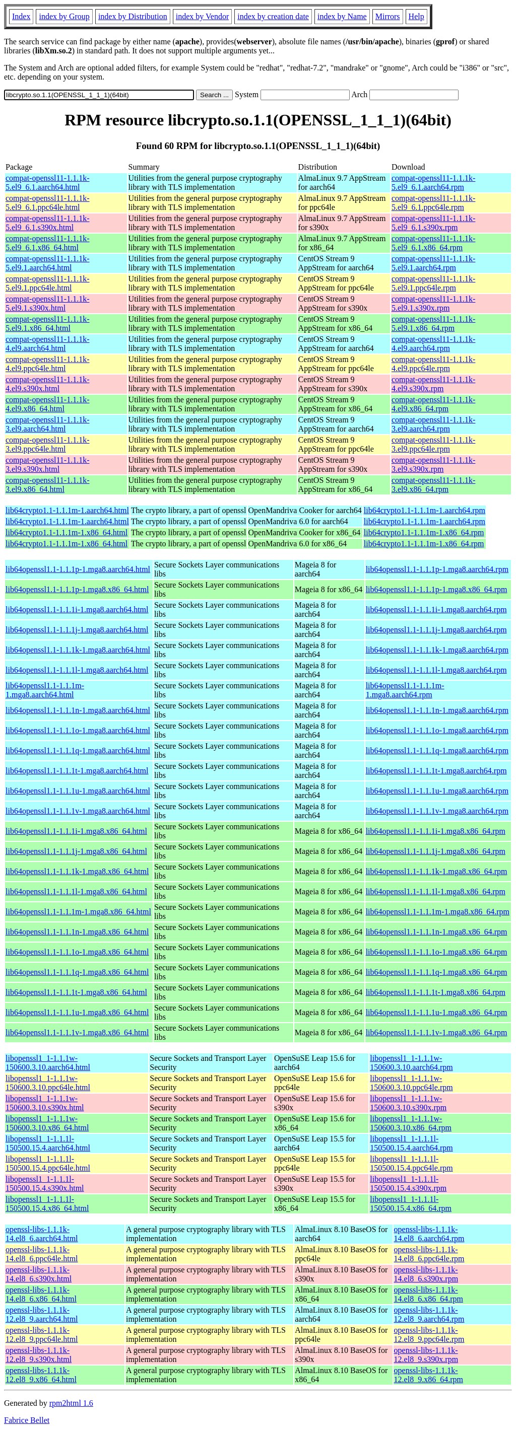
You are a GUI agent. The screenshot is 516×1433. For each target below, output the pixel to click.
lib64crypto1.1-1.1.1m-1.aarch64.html (67, 510)
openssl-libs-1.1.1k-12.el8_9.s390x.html (39, 1355)
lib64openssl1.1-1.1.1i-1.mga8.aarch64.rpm (436, 609)
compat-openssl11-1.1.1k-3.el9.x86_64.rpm (433, 484)
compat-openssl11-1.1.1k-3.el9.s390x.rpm (433, 464)
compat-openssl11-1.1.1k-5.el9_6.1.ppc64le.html (47, 202)
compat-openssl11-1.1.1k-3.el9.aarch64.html (47, 424)
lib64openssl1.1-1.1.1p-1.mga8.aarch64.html (78, 569)
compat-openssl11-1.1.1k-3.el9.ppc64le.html (47, 444)
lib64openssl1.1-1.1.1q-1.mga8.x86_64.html (77, 972)
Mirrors (387, 16)
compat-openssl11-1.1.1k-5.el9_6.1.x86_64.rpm (433, 243)
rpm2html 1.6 (71, 1403)
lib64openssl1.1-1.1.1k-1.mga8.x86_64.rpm (436, 871)
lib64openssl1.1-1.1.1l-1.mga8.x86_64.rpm (435, 891)
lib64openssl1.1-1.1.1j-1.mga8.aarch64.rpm (436, 629)
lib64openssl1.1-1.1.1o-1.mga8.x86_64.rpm (436, 952)
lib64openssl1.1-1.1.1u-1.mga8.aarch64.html (78, 790)
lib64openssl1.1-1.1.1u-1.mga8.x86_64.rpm (436, 1012)
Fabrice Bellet (26, 1420)
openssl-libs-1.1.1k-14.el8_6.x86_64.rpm (428, 1294)
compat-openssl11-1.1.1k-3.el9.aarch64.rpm (433, 424)
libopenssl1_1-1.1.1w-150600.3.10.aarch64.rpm (411, 1062)
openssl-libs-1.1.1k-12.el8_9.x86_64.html (41, 1375)
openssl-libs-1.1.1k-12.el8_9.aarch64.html (42, 1314)
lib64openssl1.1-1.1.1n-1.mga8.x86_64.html (77, 931)
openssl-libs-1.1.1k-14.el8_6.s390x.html (39, 1274)
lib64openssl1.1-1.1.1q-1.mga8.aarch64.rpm (437, 750)
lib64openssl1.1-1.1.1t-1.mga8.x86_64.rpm (435, 992)
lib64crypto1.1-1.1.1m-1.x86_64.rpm (424, 532)
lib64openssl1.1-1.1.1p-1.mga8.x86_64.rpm (436, 589)
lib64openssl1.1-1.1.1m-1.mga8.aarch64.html (45, 690)
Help (416, 16)
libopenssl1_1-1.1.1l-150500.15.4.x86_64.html (47, 1203)
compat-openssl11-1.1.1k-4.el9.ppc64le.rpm (433, 364)
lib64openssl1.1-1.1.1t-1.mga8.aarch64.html (77, 770)
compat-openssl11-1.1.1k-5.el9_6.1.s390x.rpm (433, 223)
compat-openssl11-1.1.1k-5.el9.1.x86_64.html (47, 323)
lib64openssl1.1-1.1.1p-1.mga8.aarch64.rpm (437, 569)
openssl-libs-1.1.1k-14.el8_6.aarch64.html (42, 1234)
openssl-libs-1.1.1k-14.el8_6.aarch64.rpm (429, 1234)
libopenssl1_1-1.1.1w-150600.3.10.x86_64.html (47, 1123)
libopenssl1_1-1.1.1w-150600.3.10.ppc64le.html (48, 1083)
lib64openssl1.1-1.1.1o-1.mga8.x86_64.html (77, 952)
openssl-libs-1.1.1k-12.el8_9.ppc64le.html (42, 1334)
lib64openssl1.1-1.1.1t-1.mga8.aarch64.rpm (436, 770)
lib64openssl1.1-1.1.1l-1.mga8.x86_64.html (76, 891)
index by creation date (273, 16)
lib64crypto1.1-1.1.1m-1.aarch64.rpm (424, 510)
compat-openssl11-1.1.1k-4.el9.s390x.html (47, 384)
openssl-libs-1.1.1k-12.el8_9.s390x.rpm (426, 1355)
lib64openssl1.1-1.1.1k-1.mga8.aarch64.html (78, 650)
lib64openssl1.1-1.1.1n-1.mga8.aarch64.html (78, 710)
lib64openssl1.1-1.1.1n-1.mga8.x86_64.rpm (436, 931)
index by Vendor (202, 16)
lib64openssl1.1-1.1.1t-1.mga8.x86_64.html (76, 992)
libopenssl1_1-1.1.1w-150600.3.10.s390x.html (45, 1103)
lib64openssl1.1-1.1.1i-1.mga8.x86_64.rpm (435, 831)
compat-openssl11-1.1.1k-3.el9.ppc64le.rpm (433, 444)
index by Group (64, 16)
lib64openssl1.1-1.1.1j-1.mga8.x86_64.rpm (435, 851)
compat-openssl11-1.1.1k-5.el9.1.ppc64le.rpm (433, 283)
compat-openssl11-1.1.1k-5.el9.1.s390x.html (47, 303)
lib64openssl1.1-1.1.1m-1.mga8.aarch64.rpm (405, 690)
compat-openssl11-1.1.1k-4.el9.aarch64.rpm (433, 343)
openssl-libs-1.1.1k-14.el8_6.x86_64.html (41, 1294)
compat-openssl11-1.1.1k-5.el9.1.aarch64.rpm (433, 263)
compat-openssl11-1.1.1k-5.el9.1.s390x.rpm (433, 303)
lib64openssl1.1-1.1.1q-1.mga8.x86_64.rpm (436, 972)
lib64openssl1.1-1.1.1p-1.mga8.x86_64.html (77, 589)
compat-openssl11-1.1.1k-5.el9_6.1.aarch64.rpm (433, 182)
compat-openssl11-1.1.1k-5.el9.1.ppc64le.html (47, 283)
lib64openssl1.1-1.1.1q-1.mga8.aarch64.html (78, 750)
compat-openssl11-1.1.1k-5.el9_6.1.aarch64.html (47, 182)
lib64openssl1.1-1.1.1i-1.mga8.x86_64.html (76, 831)
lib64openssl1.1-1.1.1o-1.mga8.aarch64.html (78, 730)
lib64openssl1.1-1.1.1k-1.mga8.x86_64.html (77, 871)
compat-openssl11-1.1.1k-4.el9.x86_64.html (47, 404)
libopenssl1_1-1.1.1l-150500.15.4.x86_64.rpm (411, 1203)
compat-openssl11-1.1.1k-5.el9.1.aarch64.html (47, 263)
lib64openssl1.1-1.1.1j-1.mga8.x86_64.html (76, 851)
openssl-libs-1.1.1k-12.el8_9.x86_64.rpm (428, 1375)
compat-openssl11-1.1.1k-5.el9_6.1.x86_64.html (47, 243)
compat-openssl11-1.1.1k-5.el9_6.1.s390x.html (47, 223)
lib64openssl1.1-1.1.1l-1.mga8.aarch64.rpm (436, 670)
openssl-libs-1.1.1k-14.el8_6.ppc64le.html (42, 1254)
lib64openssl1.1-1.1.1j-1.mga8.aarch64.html (77, 629)
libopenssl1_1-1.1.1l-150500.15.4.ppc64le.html (48, 1163)
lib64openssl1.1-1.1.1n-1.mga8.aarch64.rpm (437, 710)
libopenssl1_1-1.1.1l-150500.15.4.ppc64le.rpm (411, 1163)
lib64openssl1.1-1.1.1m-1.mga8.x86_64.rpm (437, 911)
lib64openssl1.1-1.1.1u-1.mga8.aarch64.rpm (437, 790)
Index (21, 16)
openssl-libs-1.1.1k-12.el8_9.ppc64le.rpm (429, 1334)
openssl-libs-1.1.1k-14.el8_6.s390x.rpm (426, 1274)
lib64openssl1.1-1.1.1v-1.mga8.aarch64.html (78, 811)
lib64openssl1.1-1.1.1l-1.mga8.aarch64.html (77, 670)
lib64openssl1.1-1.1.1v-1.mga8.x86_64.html (77, 1032)
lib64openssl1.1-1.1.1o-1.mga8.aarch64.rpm (437, 730)
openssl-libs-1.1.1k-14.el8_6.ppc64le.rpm (429, 1254)
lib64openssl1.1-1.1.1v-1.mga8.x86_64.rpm (436, 1032)
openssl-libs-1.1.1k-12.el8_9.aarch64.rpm (429, 1314)
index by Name (342, 16)
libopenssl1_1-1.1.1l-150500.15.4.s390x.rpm (408, 1183)
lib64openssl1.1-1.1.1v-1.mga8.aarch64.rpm (437, 811)
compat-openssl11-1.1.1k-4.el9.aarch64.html (47, 343)
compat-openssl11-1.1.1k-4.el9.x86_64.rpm (433, 404)
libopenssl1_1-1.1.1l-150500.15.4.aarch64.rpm (411, 1143)
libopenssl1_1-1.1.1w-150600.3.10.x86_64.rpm (411, 1123)
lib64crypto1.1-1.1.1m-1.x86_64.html (66, 532)
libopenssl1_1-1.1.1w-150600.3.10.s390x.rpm (408, 1103)
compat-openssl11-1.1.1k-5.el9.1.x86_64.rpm (433, 323)
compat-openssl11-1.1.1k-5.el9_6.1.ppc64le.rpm (433, 202)
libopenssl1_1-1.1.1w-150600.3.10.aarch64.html (48, 1062)
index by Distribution (132, 16)
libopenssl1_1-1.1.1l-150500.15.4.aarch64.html (48, 1143)
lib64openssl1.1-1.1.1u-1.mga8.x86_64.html (77, 1012)
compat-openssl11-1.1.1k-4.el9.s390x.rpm (433, 384)
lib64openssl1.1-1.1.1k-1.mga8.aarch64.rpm (437, 650)
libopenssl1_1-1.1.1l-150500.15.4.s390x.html (45, 1183)
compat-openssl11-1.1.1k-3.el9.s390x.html (47, 464)
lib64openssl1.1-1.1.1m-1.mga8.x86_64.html (78, 911)
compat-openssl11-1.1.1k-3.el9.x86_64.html (47, 484)
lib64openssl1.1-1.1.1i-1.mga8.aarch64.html (77, 609)
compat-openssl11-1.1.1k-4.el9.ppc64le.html (47, 364)
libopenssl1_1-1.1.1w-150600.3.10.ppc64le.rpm (411, 1083)
